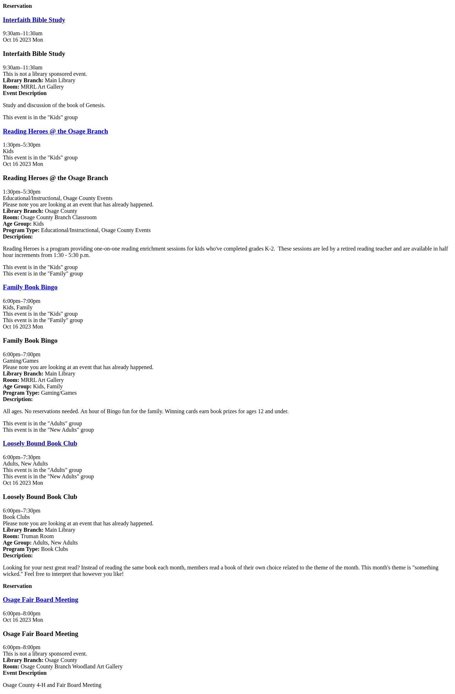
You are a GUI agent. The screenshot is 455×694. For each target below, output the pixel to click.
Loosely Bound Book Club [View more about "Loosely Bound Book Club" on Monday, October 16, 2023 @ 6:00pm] (40, 443)
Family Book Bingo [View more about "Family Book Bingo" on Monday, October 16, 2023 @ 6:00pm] (30, 287)
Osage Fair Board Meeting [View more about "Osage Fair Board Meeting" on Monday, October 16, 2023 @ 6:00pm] (40, 599)
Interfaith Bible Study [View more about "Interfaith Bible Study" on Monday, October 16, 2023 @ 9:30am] (34, 19)
